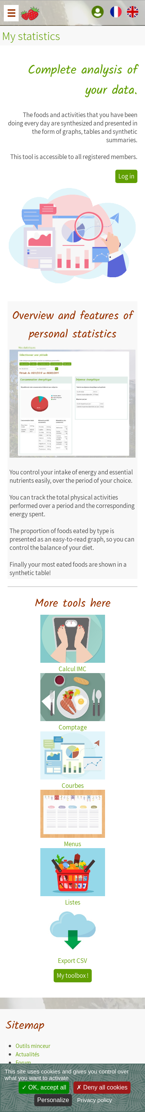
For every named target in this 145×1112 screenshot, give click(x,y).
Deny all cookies (101, 1087)
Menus (72, 839)
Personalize (53, 1100)
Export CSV (72, 956)
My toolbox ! (73, 975)
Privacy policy (94, 1100)
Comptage (72, 723)
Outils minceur (33, 1045)
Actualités (27, 1054)
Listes (72, 898)
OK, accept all (44, 1087)
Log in (126, 176)
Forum (23, 1062)
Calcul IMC (72, 664)
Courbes (72, 781)
